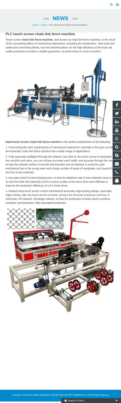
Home (35, 25)
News (60, 18)
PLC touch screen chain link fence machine (40, 34)
